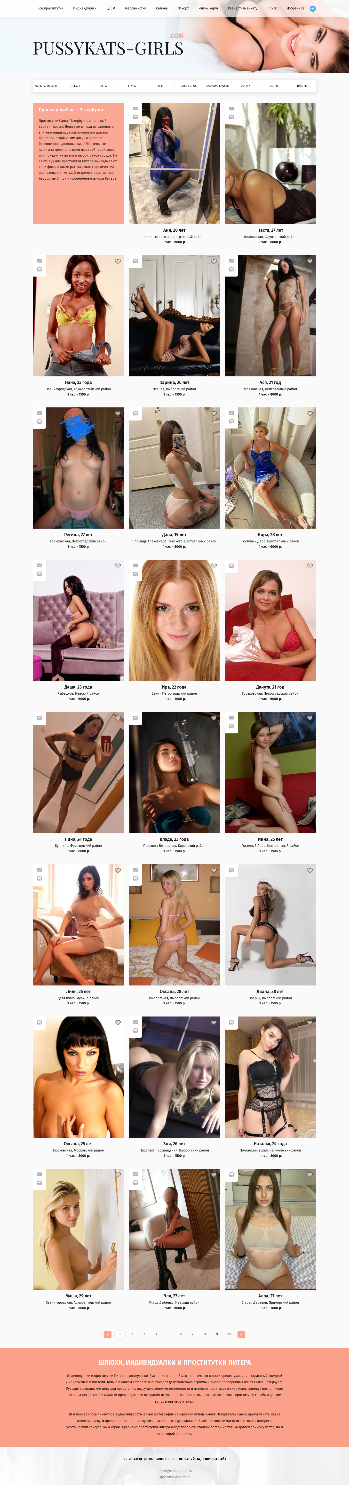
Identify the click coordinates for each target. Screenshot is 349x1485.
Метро (274, 85)
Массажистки (135, 8)
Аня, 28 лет (174, 230)
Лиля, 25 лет (78, 991)
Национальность (217, 85)
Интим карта (208, 8)
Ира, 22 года (174, 687)
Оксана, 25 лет (78, 1143)
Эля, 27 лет (174, 1296)
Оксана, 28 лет (174, 991)
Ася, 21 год (270, 382)
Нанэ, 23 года (78, 382)
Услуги (245, 85)
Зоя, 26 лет (174, 1143)
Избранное (295, 8)
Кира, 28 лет (270, 534)
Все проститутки (50, 8)
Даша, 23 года (78, 687)
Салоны (162, 8)
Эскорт (183, 8)
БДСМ (110, 8)
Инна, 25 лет (270, 839)
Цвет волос (189, 85)
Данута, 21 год (270, 687)
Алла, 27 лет (270, 1296)
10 (229, 1334)
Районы (302, 85)
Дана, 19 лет (174, 534)
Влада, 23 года (174, 839)
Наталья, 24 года (270, 1143)
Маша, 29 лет (78, 1296)
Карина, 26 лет (174, 382)
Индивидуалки (84, 8)
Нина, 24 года (78, 839)
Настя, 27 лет (270, 230)
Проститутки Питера (174, 1477)
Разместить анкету (242, 8)
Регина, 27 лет (78, 534)
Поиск (272, 8)
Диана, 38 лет (270, 991)
